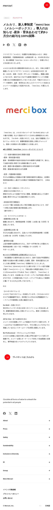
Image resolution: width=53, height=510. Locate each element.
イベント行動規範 (9, 490)
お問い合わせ (8, 498)
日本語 (47, 506)
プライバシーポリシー (11, 494)
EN (40, 506)
